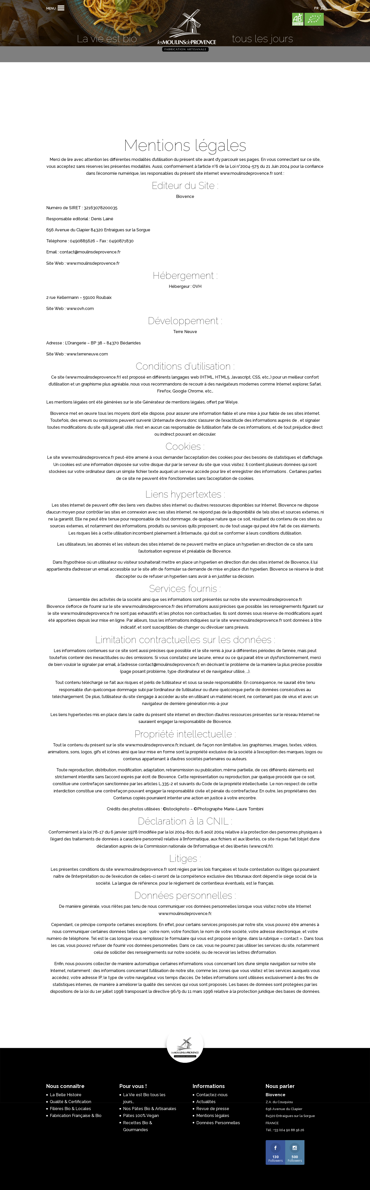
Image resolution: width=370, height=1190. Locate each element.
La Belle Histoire (65, 1094)
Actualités (206, 1101)
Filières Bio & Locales (70, 1108)
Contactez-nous (212, 1094)
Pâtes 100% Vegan (141, 1115)
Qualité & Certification (70, 1101)
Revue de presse (212, 1108)
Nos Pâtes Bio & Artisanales (149, 1108)
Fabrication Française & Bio (75, 1115)
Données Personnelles (218, 1122)
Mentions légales (212, 1115)
